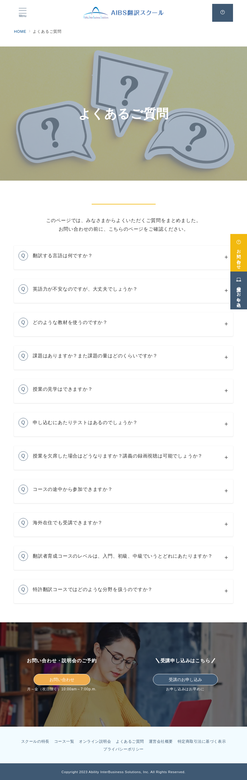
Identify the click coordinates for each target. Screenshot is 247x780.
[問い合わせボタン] (222, 13)
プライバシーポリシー (123, 749)
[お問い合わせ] (238, 250)
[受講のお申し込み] (238, 288)
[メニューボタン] (22, 13)
